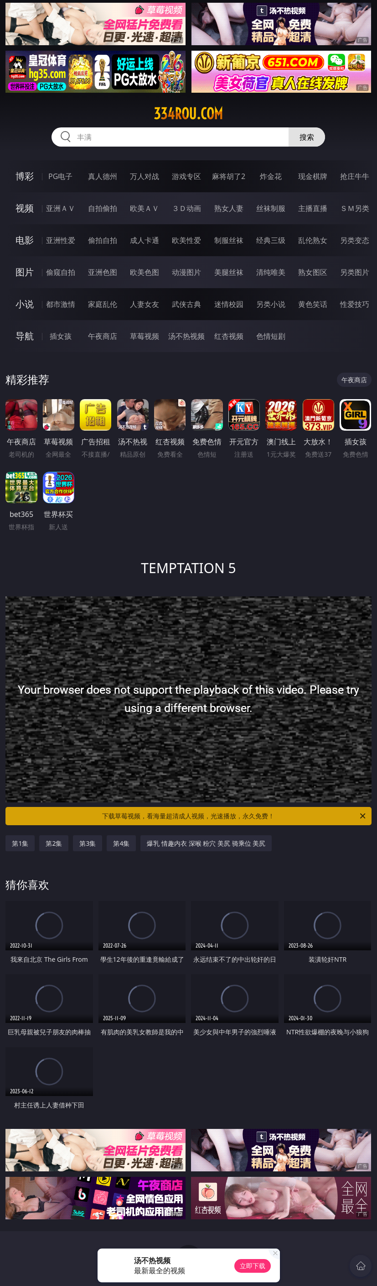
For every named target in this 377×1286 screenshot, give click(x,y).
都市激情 (60, 304)
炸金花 (271, 176)
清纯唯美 (270, 272)
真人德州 (102, 176)
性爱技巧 (354, 304)
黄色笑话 (312, 304)
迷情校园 (228, 304)
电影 (24, 240)
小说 (24, 304)
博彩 (24, 176)
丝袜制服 (270, 208)
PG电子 (60, 176)
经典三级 (270, 240)
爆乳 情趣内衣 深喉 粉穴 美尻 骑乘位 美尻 (206, 843)
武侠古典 (186, 304)
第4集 (121, 843)
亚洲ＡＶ (60, 208)
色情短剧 (270, 336)
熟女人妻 (228, 208)
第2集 (54, 843)
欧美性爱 (186, 240)
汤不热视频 (186, 336)
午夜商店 (102, 336)
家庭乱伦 (102, 304)
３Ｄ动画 (186, 208)
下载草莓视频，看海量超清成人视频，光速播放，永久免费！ (234, 816)
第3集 (87, 843)
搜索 (307, 137)
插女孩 (61, 336)
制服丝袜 (228, 240)
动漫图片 (186, 272)
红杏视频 (228, 336)
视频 (24, 208)
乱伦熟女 (312, 240)
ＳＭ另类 (354, 208)
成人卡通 (144, 240)
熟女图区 (312, 272)
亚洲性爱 (60, 240)
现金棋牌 (312, 176)
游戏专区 (186, 176)
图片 (24, 272)
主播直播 (312, 208)
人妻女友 (144, 304)
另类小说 (270, 304)
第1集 (20, 843)
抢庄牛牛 (354, 176)
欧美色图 (144, 272)
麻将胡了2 (228, 176)
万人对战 (144, 176)
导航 (24, 336)
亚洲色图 (102, 272)
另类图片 (354, 272)
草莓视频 (144, 336)
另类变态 (354, 240)
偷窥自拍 (60, 272)
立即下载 (252, 1265)
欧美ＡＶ (144, 208)
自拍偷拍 (102, 208)
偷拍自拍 (102, 240)
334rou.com (188, 114)
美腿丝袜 (228, 272)
